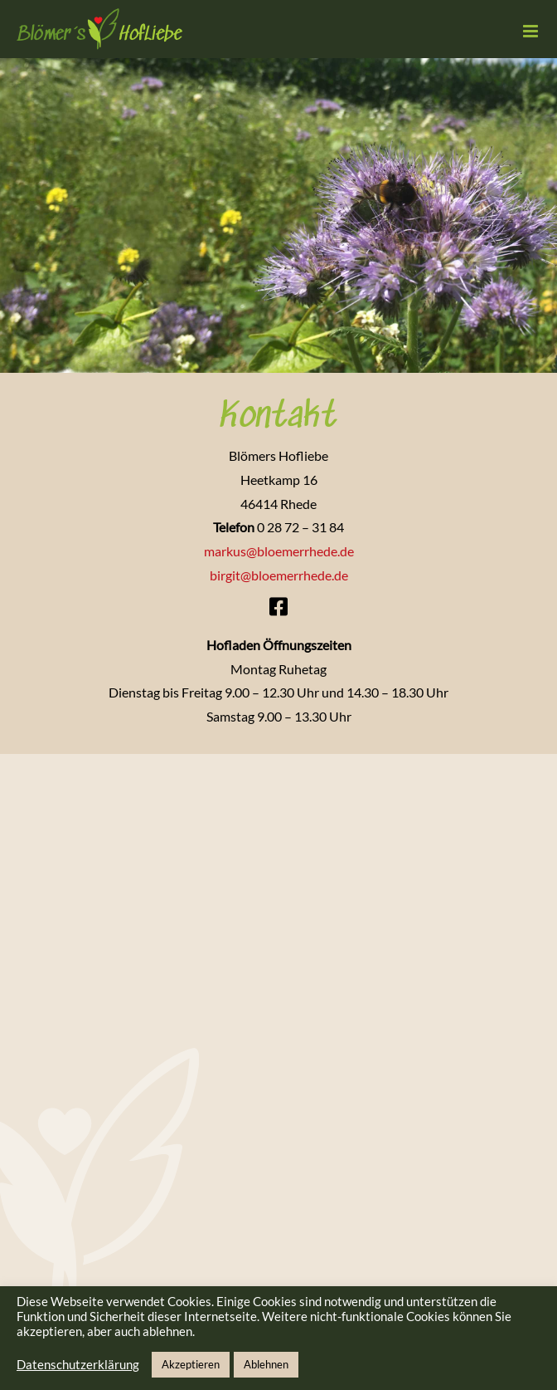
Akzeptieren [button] (191, 1364)
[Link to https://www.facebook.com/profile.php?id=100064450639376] (278, 606)
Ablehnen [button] (266, 1364)
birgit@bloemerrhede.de (279, 575)
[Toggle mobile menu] (531, 31)
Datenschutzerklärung (78, 1365)
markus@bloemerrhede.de (279, 551)
